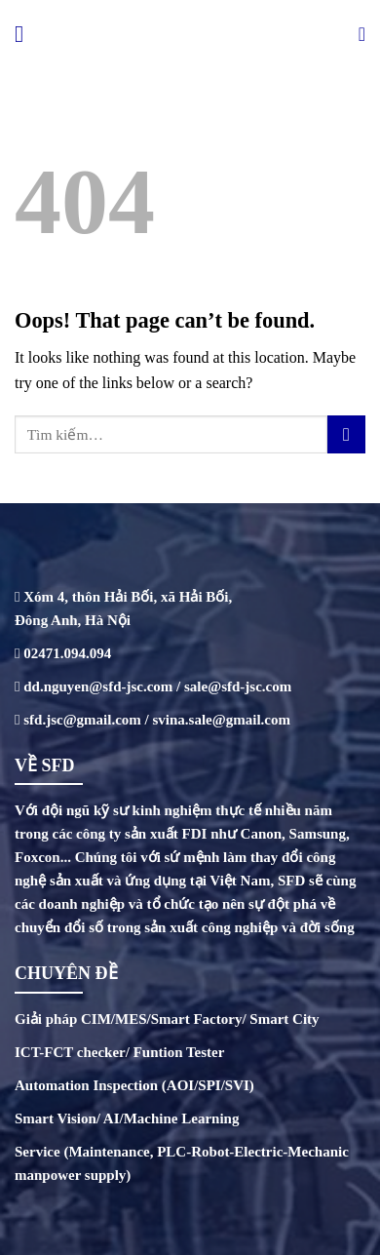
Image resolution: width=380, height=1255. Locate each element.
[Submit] (346, 434)
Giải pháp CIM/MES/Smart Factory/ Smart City (167, 1019)
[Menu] (26, 34)
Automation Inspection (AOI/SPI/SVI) (134, 1085)
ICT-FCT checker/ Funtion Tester (119, 1052)
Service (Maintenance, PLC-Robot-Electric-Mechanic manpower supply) (182, 1163)
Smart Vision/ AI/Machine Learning (127, 1118)
